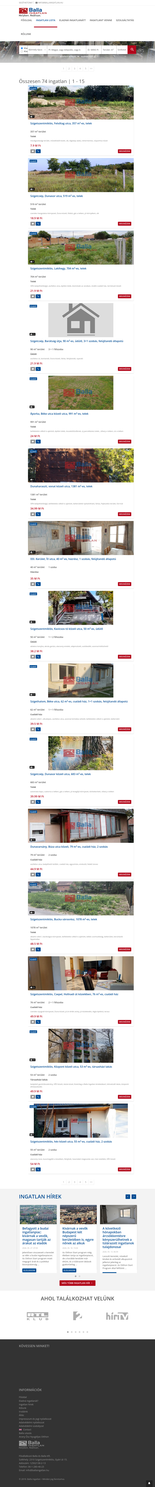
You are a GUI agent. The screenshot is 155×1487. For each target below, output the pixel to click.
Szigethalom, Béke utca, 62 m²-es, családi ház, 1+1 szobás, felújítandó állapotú (79, 701)
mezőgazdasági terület (39, 140)
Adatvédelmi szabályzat (31, 1426)
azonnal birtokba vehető (75, 719)
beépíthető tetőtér (50, 864)
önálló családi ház (98, 286)
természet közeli (114, 286)
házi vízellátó (100, 1159)
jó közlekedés (86, 1011)
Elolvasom (28, 1270)
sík (67, 140)
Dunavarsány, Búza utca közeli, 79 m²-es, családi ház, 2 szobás (69, 846)
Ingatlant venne (101, 20)
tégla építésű (98, 1011)
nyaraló (80, 358)
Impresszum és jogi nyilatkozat (35, 1418)
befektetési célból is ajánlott (42, 431)
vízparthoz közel (101, 140)
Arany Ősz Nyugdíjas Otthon (34, 1436)
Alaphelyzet (88, 56)
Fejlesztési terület (108, 503)
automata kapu (36, 791)
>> (91, 68)
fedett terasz (92, 864)
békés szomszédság (95, 936)
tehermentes (87, 140)
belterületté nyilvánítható (83, 503)
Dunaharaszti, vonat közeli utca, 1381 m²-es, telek (61, 486)
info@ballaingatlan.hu (49, 2)
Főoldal (26, 20)
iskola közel (68, 1084)
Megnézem (124, 151)
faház (63, 358)
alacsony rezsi (36, 1159)
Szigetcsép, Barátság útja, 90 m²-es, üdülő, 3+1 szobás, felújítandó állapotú (76, 341)
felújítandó (71, 358)
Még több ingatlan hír (77, 1283)
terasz (107, 1011)
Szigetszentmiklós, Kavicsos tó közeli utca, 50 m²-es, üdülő (66, 629)
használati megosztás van (83, 1159)
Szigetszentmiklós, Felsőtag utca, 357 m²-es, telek (61, 123)
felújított (67, 1159)
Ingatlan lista (45, 20)
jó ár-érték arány (72, 1011)
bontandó (45, 358)
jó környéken (90, 213)
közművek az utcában (81, 286)
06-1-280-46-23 (36, 1466)
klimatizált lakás (114, 1084)
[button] (149, 1483)
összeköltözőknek (73, 431)
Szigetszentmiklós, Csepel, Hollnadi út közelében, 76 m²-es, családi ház (74, 994)
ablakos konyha (37, 646)
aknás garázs (49, 646)
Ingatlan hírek (40, 1196)
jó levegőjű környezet (79, 791)
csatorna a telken (51, 791)
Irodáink (23, 1411)
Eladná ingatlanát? (72, 20)
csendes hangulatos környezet (43, 213)
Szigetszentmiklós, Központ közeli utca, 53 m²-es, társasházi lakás (71, 1066)
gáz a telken (79, 213)
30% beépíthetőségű (39, 286)
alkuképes (47, 719)
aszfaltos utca (54, 286)
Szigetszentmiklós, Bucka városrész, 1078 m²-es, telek (63, 919)
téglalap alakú (75, 140)
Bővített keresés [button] (70, 56)
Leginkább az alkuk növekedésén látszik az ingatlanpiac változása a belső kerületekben (36, 1235)
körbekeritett (95, 791)
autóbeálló (86, 646)
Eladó (26, 48)
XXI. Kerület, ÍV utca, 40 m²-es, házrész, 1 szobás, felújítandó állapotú (73, 559)
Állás (21, 1415)
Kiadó (26, 51)
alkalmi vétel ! (36, 719)
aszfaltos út (35, 358)
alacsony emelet (63, 646)
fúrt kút (120, 503)
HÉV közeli (58, 1084)
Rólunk (26, 34)
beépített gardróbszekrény (41, 1084)
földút (70, 213)
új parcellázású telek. (91, 431)
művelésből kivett (57, 140)
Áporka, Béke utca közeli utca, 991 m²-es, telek (59, 413)
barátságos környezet (52, 936)
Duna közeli (62, 213)
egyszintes (73, 864)
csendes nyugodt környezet (42, 1011)
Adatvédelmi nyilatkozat (31, 1422)
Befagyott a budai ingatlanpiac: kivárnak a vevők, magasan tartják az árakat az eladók (75, 1235)
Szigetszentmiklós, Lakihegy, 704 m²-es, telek (58, 268)
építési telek (66, 286)
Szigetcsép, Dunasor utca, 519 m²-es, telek (56, 196)
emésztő (82, 864)
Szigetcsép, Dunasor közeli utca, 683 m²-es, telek (60, 774)
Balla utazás (25, 1433)
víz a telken (118, 431)
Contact (25, 1429)
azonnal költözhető (100, 646)
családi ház (64, 864)
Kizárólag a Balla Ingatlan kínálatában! (90, 1084)
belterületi (115, 719)
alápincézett (76, 646)
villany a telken (107, 431)
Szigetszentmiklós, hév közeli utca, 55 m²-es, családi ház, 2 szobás (71, 1141)
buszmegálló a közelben (53, 1159)
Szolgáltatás (125, 20)
